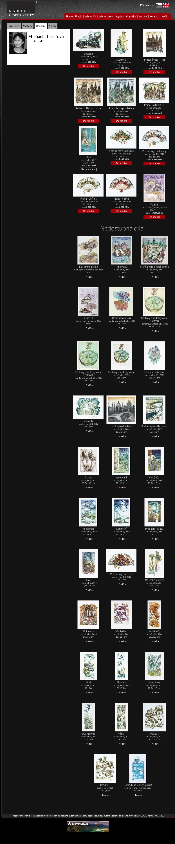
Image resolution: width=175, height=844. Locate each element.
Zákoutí (88, 421)
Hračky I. (105, 785)
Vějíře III (88, 318)
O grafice (131, 16)
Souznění (121, 528)
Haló (88, 157)
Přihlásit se (147, 5)
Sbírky (52, 26)
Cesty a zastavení (154, 372)
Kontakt (154, 16)
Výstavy (143, 16)
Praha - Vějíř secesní (121, 574)
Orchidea (121, 631)
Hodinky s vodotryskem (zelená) (88, 373)
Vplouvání (121, 477)
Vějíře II (154, 204)
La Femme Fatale (88, 266)
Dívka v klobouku (121, 318)
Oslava (88, 477)
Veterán (88, 53)
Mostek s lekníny (154, 580)
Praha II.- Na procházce (88, 108)
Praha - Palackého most (154, 426)
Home (69, 16)
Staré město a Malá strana (154, 266)
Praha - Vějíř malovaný (154, 151)
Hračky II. (154, 733)
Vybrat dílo (91, 16)
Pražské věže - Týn (154, 59)
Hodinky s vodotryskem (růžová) (154, 319)
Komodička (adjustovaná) (138, 785)
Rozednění (88, 528)
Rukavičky (121, 266)
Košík (165, 16)
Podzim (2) (154, 631)
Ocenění (40, 26)
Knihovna (88, 631)
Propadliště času (154, 528)
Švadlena (121, 59)
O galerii (119, 16)
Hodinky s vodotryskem (121, 372)
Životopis (14, 26)
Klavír (88, 580)
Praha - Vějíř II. (121, 198)
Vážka (121, 733)
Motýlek (121, 682)
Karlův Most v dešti (121, 426)
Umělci (78, 16)
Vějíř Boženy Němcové (121, 150)
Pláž (88, 682)
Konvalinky (154, 682)
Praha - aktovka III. (154, 105)
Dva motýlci (88, 733)
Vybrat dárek (106, 16)
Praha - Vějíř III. (88, 198)
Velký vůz (154, 477)
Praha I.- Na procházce (121, 108)
